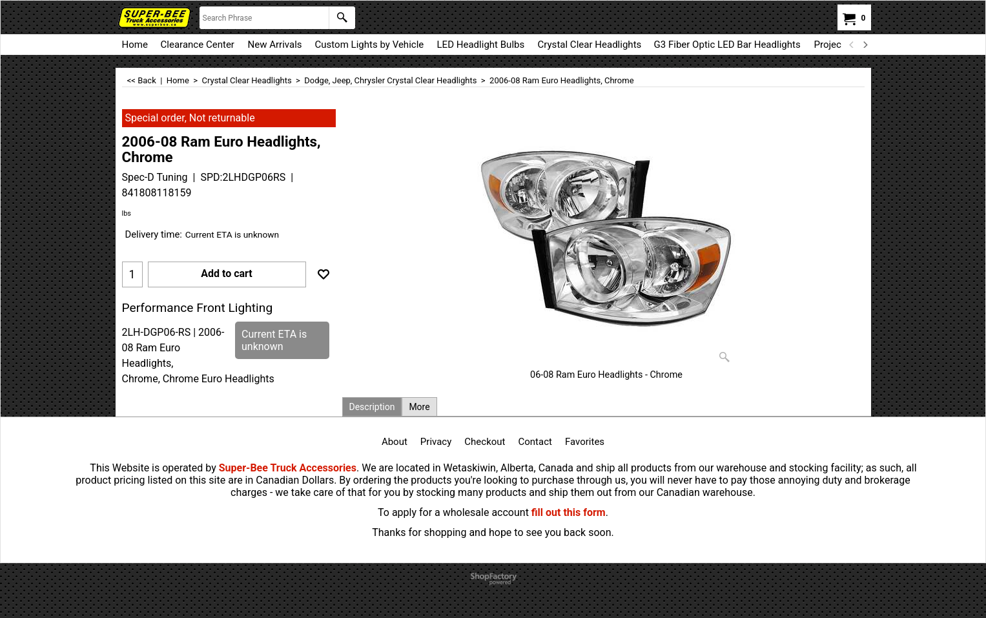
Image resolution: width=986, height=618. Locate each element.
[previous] (852, 44)
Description (372, 407)
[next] (865, 44)
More (419, 407)
